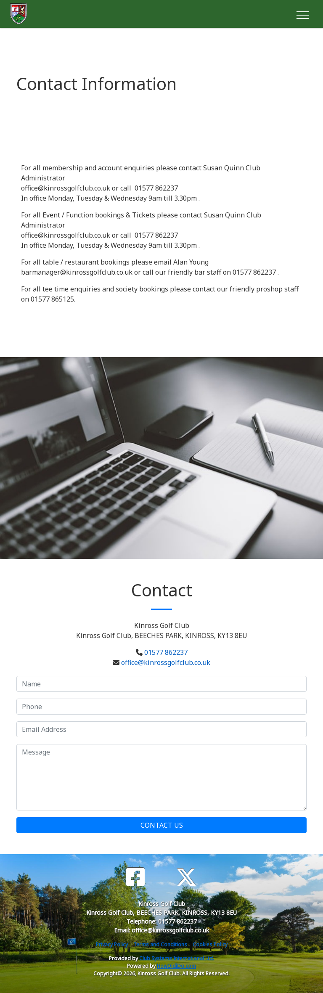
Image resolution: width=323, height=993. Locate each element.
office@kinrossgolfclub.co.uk (165, 662)
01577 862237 (166, 652)
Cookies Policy (210, 944)
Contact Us (161, 825)
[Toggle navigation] (302, 14)
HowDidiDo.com (176, 965)
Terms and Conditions (160, 944)
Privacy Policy (112, 944)
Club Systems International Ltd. (176, 958)
